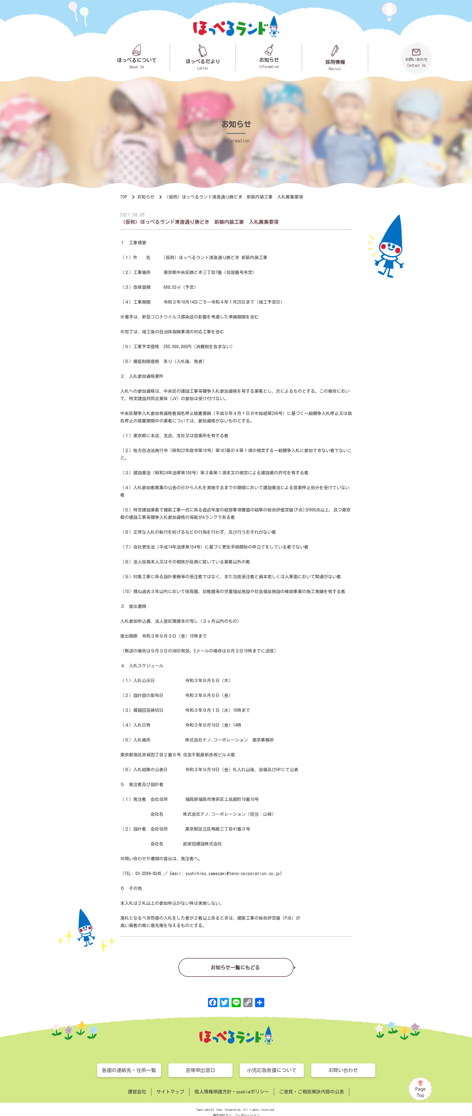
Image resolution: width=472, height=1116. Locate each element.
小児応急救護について (271, 1070)
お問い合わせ (343, 1070)
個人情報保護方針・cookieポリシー (231, 1091)
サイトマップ (170, 1091)
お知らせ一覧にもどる (235, 966)
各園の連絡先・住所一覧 (129, 1070)
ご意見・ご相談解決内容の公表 (311, 1091)
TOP (123, 197)
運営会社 (137, 1091)
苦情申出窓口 (200, 1070)
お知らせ (146, 197)
